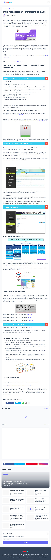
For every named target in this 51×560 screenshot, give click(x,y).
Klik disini (30, 317)
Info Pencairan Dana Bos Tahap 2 (19, 324)
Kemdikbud (16, 399)
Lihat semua (46, 408)
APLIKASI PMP (10, 8)
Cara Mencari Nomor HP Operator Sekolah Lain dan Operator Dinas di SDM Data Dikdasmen (17, 517)
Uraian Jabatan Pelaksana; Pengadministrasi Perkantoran (17, 508)
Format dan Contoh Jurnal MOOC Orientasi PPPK (17, 500)
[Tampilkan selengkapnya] (29, 403)
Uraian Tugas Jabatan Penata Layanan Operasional (40, 492)
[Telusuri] (48, 2)
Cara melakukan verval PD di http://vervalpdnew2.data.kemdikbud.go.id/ (17, 492)
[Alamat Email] (25, 539)
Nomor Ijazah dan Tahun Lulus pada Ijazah (41, 508)
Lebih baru (4, 424)
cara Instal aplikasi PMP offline (15, 61)
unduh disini (29, 314)
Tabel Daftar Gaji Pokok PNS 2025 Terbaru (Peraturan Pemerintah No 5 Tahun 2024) (41, 517)
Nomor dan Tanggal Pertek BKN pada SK (17, 525)
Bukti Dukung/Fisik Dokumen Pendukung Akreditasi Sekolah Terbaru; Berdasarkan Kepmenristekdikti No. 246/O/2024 (40, 500)
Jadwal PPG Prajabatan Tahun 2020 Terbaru (21, 143)
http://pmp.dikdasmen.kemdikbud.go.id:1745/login (35, 120)
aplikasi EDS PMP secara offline (22, 114)
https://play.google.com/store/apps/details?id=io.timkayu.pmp (17, 265)
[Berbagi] (47, 15)
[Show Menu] (2, 2)
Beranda (5, 8)
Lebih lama (46, 424)
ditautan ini (30, 320)
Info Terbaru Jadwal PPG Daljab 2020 (20, 78)
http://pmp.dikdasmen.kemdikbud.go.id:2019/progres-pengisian (18, 385)
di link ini (30, 327)
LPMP (21, 399)
